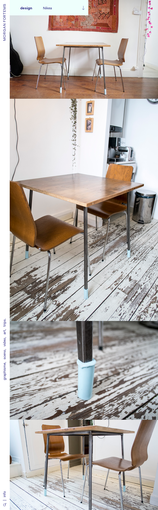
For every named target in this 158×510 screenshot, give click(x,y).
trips (5, 323)
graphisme (5, 371)
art (5, 332)
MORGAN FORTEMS (5, 22)
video (5, 342)
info (5, 494)
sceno (5, 354)
